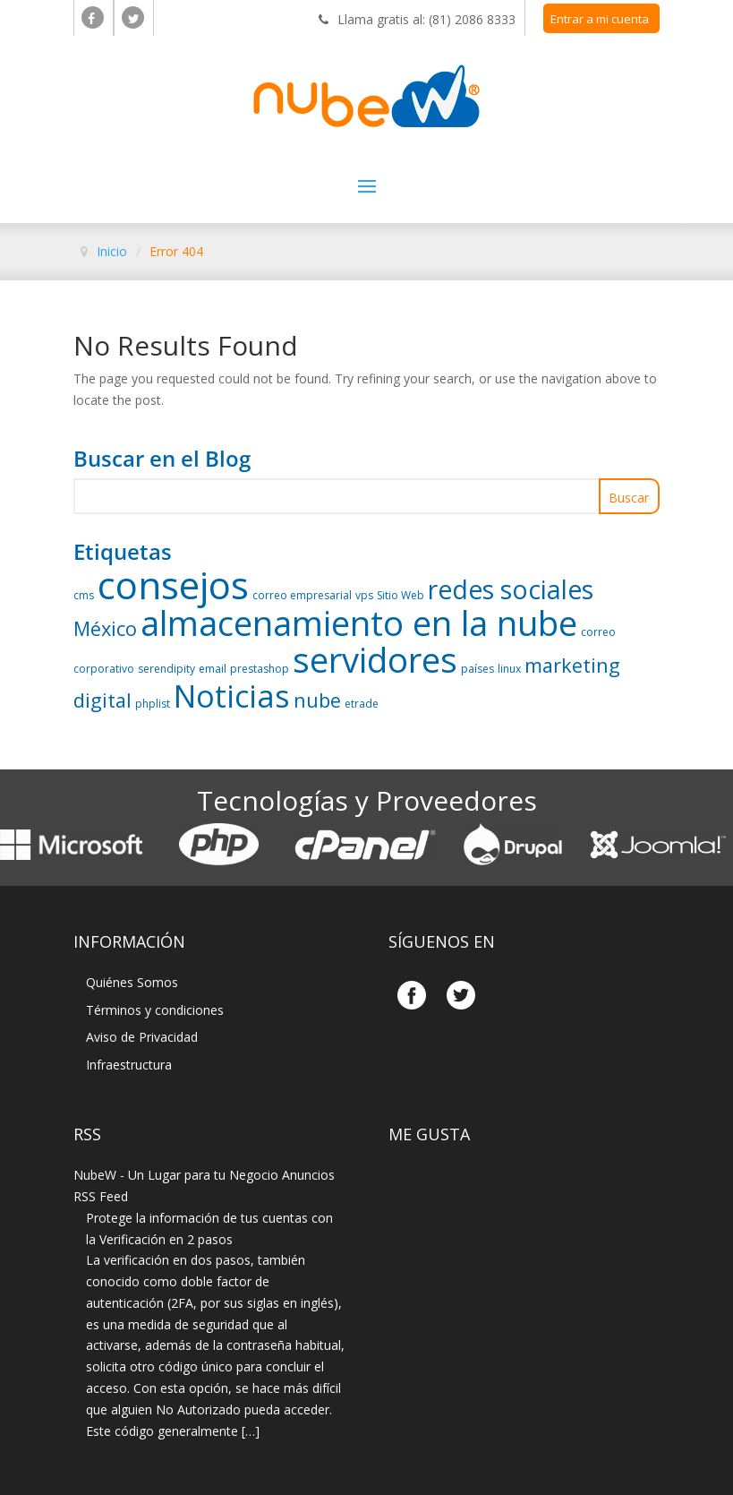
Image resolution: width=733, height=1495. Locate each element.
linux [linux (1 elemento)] (509, 668)
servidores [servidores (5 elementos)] (375, 659)
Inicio (112, 251)
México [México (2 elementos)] (105, 628)
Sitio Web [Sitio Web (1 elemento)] (400, 595)
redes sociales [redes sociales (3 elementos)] (510, 589)
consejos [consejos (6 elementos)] (173, 584)
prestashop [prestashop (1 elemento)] (259, 668)
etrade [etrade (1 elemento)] (362, 703)
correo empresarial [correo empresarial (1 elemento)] (302, 595)
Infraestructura (129, 1064)
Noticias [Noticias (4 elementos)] (232, 696)
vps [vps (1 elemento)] (364, 595)
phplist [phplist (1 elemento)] (152, 703)
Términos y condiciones (155, 1009)
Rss (87, 1134)
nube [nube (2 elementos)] (317, 700)
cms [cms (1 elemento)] (83, 595)
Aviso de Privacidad (142, 1036)
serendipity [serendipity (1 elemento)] (166, 668)
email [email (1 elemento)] (212, 668)
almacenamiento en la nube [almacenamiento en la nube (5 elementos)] (359, 622)
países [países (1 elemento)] (477, 668)
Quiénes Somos (132, 982)
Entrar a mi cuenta (599, 19)
